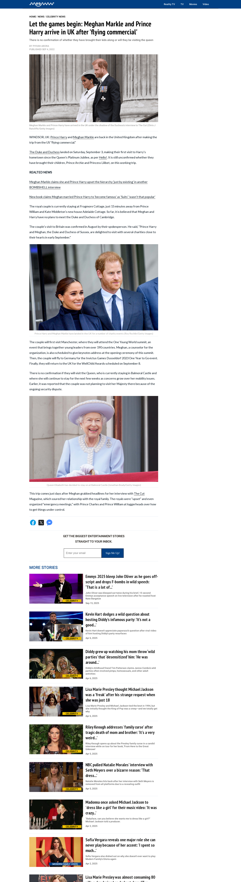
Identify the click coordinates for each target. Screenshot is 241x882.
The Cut (139, 493)
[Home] (41, 4)
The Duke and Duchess (44, 152)
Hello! (103, 157)
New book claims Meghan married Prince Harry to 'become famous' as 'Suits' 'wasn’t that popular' (92, 197)
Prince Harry (58, 137)
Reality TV (169, 4)
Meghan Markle (83, 137)
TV (182, 4)
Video (206, 4)
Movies (193, 4)
